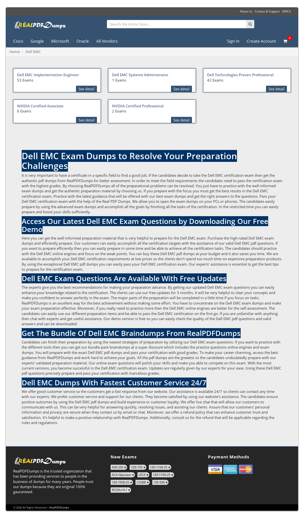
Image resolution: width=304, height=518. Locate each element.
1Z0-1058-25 (120, 482)
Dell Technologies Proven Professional (240, 74)
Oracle (82, 41)
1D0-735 (136, 467)
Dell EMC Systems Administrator (140, 74)
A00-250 (117, 467)
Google (37, 41)
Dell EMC (33, 51)
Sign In (233, 41)
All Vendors (107, 41)
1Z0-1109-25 (161, 475)
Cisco (18, 41)
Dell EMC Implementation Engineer (48, 74)
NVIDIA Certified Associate (40, 105)
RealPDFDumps (59, 507)
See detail (86, 88)
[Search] (250, 24)
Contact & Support (267, 11)
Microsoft (60, 41)
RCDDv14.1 (119, 490)
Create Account (261, 41)
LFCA (142, 475)
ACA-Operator (121, 475)
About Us (246, 11)
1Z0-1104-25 (158, 467)
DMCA (286, 11)
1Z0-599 (159, 482)
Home (15, 51)
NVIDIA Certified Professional (137, 105)
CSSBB (141, 482)
